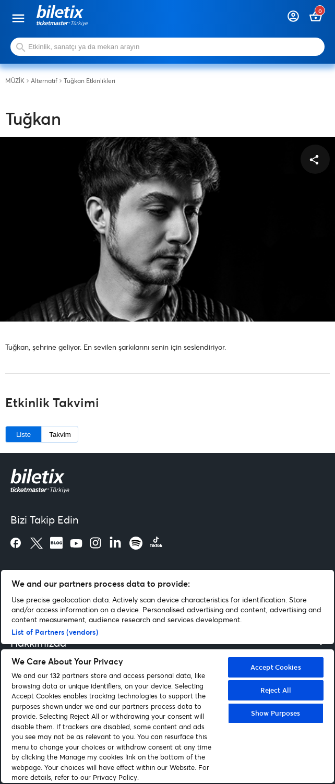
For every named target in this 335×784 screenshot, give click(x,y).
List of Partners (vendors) (54, 632)
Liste (23, 434)
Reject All (275, 690)
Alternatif (44, 81)
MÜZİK (15, 81)
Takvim (59, 434)
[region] (167, 676)
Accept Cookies (275, 667)
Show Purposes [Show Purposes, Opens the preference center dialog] (276, 713)
